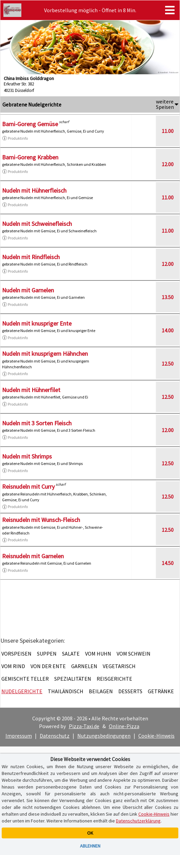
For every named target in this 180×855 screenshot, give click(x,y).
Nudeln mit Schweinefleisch (37, 224)
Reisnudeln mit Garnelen (33, 556)
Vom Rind (13, 666)
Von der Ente (48, 666)
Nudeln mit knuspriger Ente (37, 323)
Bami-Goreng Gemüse (30, 124)
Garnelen (84, 666)
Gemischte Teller (25, 678)
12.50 (168, 363)
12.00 (168, 164)
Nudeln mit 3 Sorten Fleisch (37, 423)
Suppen (47, 653)
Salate (71, 653)
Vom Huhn (98, 653)
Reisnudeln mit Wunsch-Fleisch (41, 520)
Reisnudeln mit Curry (28, 486)
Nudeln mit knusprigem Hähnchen (45, 353)
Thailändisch (65, 691)
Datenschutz (54, 735)
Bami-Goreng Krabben (30, 157)
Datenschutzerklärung (138, 821)
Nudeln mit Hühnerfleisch (34, 190)
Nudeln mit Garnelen (28, 290)
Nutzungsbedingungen (104, 735)
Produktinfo (15, 138)
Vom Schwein (134, 653)
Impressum (18, 735)
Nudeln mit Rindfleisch (31, 257)
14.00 (168, 330)
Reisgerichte (114, 678)
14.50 (168, 563)
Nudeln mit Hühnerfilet (31, 390)
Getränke (161, 691)
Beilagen (101, 691)
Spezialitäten (72, 678)
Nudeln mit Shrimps (27, 456)
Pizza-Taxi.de (84, 726)
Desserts (130, 691)
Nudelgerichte (21, 691)
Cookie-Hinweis (156, 735)
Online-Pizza (124, 726)
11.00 (168, 131)
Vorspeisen (16, 653)
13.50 (168, 297)
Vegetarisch (119, 666)
